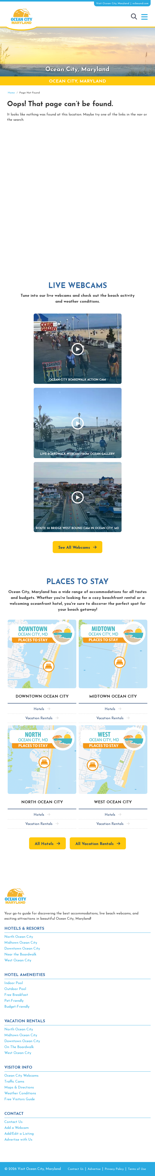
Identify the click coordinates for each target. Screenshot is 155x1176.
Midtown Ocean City (20, 943)
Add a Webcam (16, 1128)
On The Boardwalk (19, 1047)
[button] (144, 17)
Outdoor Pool (15, 989)
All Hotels (44, 844)
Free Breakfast (16, 995)
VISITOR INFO (18, 1068)
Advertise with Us (18, 1140)
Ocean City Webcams (21, 1076)
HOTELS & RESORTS (24, 929)
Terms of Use (137, 1169)
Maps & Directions (19, 1087)
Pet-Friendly (14, 1001)
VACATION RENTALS (24, 1021)
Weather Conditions (20, 1093)
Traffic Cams (14, 1081)
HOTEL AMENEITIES (24, 975)
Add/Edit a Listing (19, 1134)
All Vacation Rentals (94, 844)
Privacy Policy (114, 1169)
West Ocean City (17, 960)
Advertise (94, 1169)
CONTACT (14, 1114)
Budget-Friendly (17, 1007)
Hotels (39, 709)
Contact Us (13, 1122)
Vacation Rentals (38, 718)
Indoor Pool (13, 983)
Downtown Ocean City (22, 948)
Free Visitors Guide (19, 1099)
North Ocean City (18, 937)
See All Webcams (74, 548)
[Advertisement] (77, 162)
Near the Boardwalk (20, 954)
